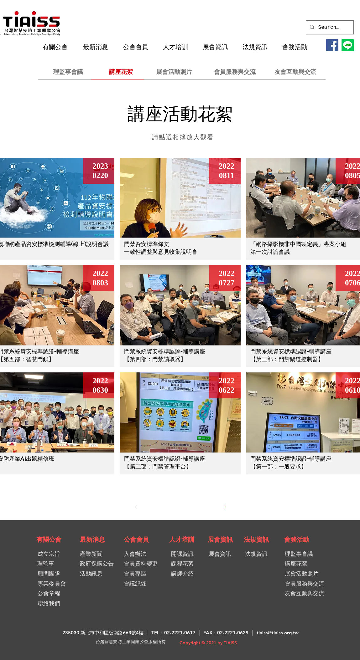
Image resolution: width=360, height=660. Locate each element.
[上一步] (135, 507)
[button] (58, 47)
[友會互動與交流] (295, 71)
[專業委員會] (52, 583)
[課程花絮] (185, 563)
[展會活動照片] (174, 71)
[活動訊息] (98, 573)
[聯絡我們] (49, 603)
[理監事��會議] (307, 554)
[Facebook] (332, 45)
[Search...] (329, 27)
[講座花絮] (121, 71)
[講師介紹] (185, 573)
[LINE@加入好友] (348, 45)
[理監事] (46, 563)
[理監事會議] (68, 71)
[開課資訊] (186, 554)
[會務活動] (296, 539)
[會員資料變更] (143, 563)
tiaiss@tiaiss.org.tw (278, 633)
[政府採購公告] (99, 563)
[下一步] (224, 507)
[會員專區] (146, 573)
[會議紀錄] (146, 583)
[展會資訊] (220, 539)
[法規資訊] (256, 539)
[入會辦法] (146, 554)
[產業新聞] (96, 554)
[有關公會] (49, 539)
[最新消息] (92, 539)
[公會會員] (136, 539)
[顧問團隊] (49, 573)
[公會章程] (49, 593)
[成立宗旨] (49, 554)
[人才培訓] (181, 539)
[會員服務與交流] (235, 71)
